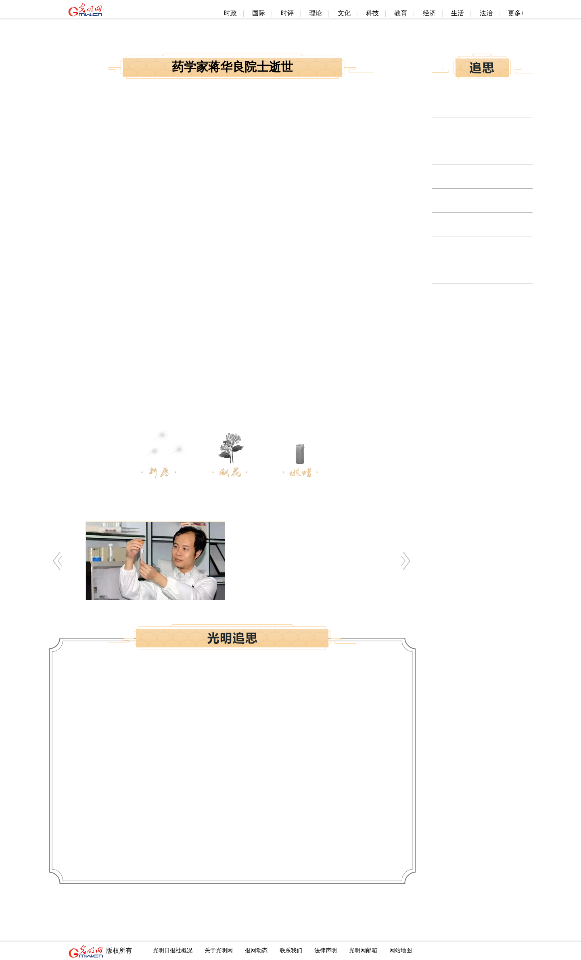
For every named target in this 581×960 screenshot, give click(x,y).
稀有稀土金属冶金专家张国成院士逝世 (486, 272)
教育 (400, 13)
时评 (287, 13)
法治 (486, 13)
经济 (429, 13)
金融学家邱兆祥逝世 (461, 248)
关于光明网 (219, 950)
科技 (372, 13)
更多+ (516, 13)
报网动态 (256, 950)
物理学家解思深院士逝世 (467, 295)
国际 (258, 13)
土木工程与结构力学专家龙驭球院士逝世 (490, 200)
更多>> (522, 312)
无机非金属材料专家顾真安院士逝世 (483, 224)
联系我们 (291, 950)
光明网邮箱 (363, 950)
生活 (457, 13)
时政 (230, 13)
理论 (315, 13)
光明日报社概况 (172, 950)
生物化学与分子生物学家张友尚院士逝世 (490, 129)
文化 (344, 13)
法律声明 (325, 950)
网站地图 (400, 950)
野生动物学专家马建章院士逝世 (477, 105)
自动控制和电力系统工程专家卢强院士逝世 (493, 153)
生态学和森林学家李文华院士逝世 (480, 176)
